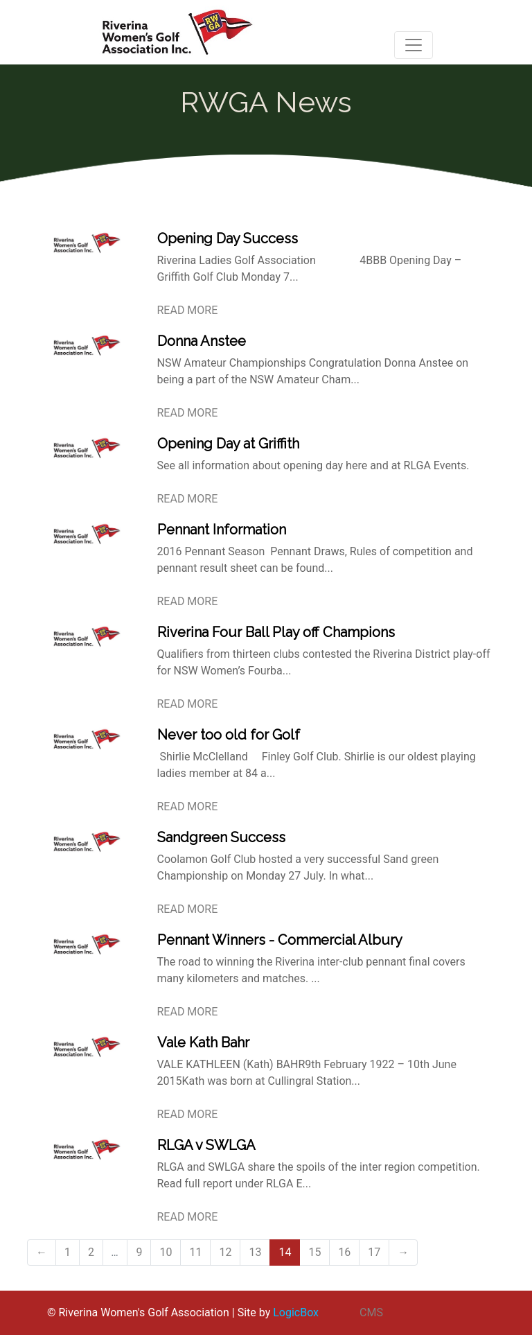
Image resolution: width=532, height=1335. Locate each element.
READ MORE (187, 310)
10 (165, 1252)
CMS (371, 1312)
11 (195, 1252)
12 (225, 1252)
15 (314, 1252)
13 (255, 1252)
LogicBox (296, 1312)
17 (374, 1252)
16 (344, 1252)
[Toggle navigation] (413, 45)
